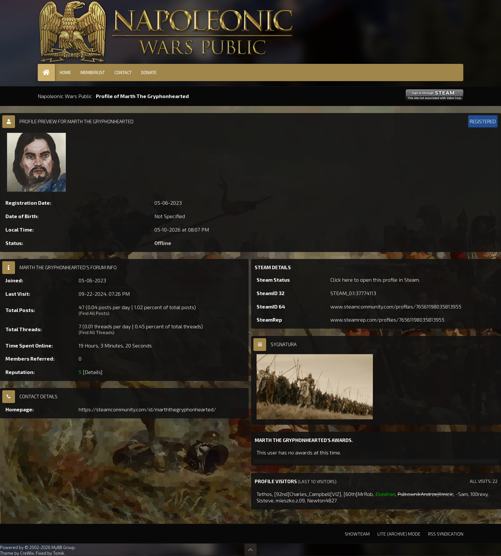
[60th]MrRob (358, 494)
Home (65, 72)
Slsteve (265, 500)
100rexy (479, 494)
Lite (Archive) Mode (398, 534)
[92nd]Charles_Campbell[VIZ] (307, 494)
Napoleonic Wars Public (65, 96)
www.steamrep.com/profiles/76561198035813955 (387, 319)
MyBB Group (63, 547)
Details (93, 372)
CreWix (27, 553)
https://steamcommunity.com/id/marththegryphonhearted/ (147, 409)
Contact (123, 72)
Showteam (357, 534)
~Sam (462, 494)
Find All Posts (94, 313)
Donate (149, 72)
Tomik (58, 553)
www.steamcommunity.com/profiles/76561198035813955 (395, 306)
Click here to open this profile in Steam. (375, 280)
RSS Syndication (445, 534)
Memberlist (93, 72)
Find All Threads (96, 332)
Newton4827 (322, 500)
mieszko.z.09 (290, 500)
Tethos (264, 494)
